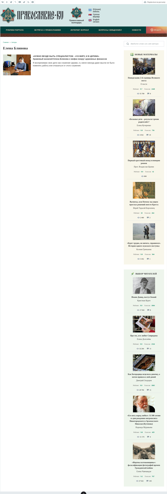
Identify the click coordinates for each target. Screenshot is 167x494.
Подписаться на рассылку (156, 2)
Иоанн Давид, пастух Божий (143, 297)
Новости (136, 30)
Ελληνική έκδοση (95, 10)
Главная (6, 42)
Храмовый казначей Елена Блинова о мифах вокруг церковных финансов (70, 59)
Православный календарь (76, 16)
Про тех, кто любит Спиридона (144, 336)
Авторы (14, 42)
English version (94, 20)
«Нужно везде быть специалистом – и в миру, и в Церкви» (66, 56)
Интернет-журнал (80, 30)
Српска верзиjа (94, 15)
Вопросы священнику (110, 30)
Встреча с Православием (47, 30)
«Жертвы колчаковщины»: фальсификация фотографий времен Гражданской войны (144, 465)
